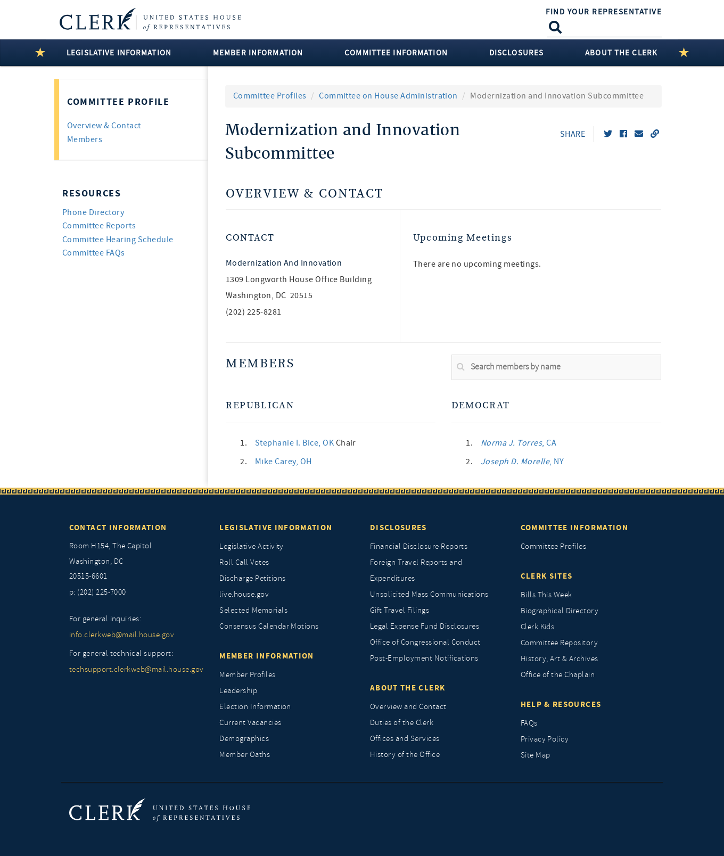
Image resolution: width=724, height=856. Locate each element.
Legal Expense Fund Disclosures (424, 626)
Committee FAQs (93, 253)
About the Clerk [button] (621, 52)
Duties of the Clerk (401, 723)
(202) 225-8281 (254, 312)
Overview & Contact (304, 194)
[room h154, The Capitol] (136, 562)
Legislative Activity (251, 546)
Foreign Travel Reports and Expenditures (416, 570)
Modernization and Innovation (284, 263)
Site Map (535, 755)
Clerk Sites (547, 576)
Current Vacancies (250, 723)
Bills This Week (546, 595)
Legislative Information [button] (119, 52)
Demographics (244, 739)
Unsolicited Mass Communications (429, 594)
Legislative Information (275, 527)
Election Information (255, 707)
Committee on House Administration (388, 95)
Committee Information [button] (396, 52)
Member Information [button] (258, 52)
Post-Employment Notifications (424, 658)
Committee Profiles (270, 95)
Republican (260, 405)
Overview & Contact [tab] (104, 125)
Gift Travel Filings (399, 610)
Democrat (480, 405)
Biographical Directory (560, 611)
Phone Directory (93, 212)
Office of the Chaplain (558, 675)
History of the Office (405, 755)
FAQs (529, 723)
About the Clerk (407, 687)
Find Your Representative (604, 11)
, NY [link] (522, 461)
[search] (556, 367)
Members (260, 364)
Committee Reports (99, 225)
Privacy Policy (545, 739)
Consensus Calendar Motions (268, 626)
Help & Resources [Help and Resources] (561, 704)
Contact (250, 238)
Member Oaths (244, 755)
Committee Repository (559, 643)
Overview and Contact (408, 707)
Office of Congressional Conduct (425, 642)
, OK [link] (295, 443)
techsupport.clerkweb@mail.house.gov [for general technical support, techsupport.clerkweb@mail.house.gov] (136, 669)
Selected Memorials (253, 610)
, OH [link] (283, 461)
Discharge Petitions (252, 578)
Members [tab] (84, 139)
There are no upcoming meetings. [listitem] (477, 264)
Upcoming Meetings (463, 238)
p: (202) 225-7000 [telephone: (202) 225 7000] (97, 592)
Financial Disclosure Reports (418, 546)
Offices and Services (405, 739)
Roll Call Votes (244, 562)
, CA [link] (518, 443)
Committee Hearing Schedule (117, 239)
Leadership (238, 691)
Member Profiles (247, 675)
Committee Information (574, 527)
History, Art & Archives (559, 659)
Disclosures (398, 527)
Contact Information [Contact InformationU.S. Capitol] (118, 527)
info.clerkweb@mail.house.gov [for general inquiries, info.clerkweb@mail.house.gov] (121, 635)
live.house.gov (244, 594)
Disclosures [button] (516, 52)
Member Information (266, 656)
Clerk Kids (538, 627)
